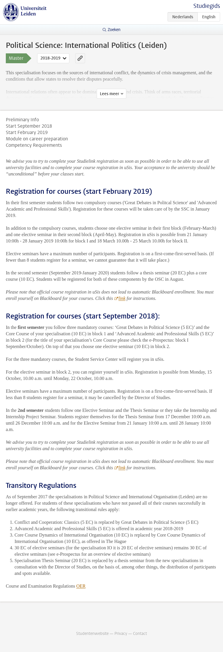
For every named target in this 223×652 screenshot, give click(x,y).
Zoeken (114, 29)
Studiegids (206, 6)
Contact (140, 633)
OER (81, 586)
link (121, 298)
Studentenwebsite (92, 633)
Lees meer (109, 94)
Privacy (120, 633)
